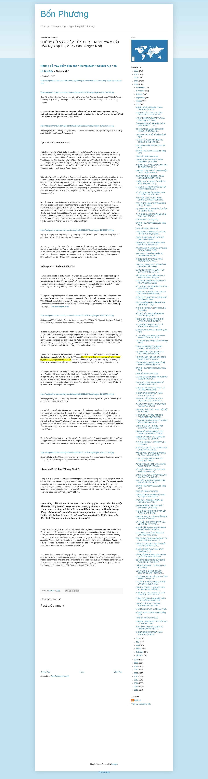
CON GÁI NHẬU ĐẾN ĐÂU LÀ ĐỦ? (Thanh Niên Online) (149, 460)
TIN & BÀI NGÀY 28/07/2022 (147, 374)
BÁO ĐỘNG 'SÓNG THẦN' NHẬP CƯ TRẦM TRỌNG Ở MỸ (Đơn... (150, 276)
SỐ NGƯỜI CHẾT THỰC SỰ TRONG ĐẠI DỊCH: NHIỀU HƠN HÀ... (150, 561)
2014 (136, 683)
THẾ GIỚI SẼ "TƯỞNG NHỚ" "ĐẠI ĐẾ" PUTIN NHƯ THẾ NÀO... (151, 512)
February (140, 652)
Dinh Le (52, 590)
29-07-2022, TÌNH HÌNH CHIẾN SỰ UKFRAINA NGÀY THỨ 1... (149, 255)
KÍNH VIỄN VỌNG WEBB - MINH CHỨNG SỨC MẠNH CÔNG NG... (150, 199)
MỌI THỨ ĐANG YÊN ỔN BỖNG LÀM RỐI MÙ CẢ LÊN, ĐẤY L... (150, 481)
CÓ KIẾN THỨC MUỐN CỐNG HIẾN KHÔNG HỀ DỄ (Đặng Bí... (150, 130)
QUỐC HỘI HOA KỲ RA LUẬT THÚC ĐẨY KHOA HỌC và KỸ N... (150, 271)
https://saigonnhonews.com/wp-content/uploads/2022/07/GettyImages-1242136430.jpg (77, 92)
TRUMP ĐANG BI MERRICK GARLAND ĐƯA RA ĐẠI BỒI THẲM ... (151, 249)
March (139, 649)
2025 (136, 74)
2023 (136, 81)
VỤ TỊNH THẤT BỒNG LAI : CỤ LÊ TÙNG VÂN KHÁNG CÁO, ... (149, 326)
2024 (136, 78)
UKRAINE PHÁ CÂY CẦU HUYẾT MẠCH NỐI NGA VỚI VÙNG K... (152, 517)
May (138, 642)
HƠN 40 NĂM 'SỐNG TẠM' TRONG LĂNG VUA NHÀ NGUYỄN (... (150, 320)
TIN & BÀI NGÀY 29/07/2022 (147, 228)
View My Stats (104, 772)
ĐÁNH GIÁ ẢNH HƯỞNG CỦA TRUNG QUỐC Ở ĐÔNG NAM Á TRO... (151, 556)
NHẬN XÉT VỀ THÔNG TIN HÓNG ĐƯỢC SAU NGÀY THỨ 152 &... (149, 400)
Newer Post (45, 672)
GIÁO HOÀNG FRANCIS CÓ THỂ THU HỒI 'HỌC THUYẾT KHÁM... (151, 233)
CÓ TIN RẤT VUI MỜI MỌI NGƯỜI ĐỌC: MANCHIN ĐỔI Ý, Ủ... (152, 378)
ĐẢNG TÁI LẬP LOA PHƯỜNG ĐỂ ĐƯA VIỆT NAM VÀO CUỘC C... (151, 476)
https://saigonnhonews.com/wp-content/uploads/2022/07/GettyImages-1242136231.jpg (77, 315)
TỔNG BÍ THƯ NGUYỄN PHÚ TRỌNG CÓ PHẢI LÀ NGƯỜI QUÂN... (151, 454)
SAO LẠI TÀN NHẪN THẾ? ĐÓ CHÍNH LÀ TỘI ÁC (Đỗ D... (151, 204)
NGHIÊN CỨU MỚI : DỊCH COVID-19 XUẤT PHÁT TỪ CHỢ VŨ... (150, 438)
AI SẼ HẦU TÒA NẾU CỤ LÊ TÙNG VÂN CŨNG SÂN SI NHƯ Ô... (151, 449)
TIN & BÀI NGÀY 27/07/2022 (147, 491)
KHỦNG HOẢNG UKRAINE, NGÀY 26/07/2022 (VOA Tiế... (149, 633)
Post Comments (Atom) (60, 676)
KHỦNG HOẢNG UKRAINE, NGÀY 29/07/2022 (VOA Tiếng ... (149, 260)
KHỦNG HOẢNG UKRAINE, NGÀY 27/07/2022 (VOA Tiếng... (149, 507)
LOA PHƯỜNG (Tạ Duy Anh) (147, 220)
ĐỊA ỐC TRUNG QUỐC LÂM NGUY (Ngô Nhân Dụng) (150, 550)
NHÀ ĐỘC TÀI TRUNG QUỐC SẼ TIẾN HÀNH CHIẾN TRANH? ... (151, 188)
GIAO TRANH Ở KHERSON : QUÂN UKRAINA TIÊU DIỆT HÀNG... (150, 177)
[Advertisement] (104, 734)
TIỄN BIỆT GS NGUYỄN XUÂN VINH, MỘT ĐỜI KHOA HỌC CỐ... (150, 244)
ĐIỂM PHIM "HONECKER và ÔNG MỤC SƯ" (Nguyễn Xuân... (151, 298)
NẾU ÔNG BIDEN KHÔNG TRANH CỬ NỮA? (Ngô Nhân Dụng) (151, 282)
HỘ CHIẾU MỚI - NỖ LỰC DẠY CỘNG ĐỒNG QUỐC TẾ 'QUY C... (151, 358)
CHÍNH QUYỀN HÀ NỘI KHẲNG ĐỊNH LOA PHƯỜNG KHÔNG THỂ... (151, 599)
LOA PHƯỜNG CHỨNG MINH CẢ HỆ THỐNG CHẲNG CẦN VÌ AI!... (150, 364)
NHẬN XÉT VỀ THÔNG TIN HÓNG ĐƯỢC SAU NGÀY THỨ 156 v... (149, 114)
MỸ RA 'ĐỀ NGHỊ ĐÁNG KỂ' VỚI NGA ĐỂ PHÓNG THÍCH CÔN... (150, 523)
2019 (136, 666)
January (139, 655)
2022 (136, 85)
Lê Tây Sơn (46, 71)
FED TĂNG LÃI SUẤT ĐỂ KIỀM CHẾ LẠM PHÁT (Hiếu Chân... (150, 534)
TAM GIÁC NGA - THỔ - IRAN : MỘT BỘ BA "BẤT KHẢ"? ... (151, 411)
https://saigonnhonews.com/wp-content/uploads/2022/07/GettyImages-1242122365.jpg (77, 452)
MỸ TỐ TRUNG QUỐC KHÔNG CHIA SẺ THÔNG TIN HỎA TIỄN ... (150, 193)
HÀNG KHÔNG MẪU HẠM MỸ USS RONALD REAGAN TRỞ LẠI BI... (150, 432)
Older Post (118, 672)
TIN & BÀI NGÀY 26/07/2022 (147, 618)
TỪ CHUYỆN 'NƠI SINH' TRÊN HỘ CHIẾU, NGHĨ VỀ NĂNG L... (149, 141)
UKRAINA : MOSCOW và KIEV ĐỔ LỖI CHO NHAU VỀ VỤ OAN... (151, 266)
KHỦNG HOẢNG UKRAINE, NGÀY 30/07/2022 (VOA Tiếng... (149, 161)
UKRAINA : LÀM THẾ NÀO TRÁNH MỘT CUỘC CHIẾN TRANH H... (151, 172)
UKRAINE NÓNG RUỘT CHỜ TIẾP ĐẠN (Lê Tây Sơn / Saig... (151, 622)
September (140, 98)
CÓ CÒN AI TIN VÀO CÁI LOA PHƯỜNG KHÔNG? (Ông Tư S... (152, 577)
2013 (136, 687)
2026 (136, 71)
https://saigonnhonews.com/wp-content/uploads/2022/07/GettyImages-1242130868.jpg (77, 394)
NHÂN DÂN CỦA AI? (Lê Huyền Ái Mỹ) (151, 609)
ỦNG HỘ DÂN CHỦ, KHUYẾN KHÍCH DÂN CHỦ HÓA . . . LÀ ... (150, 125)
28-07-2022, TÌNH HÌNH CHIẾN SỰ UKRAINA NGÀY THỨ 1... (150, 383)
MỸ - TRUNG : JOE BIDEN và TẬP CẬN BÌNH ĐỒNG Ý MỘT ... (151, 287)
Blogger (114, 764)
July (138, 104)
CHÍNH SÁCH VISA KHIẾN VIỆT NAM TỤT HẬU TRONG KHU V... (150, 496)
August (139, 101)
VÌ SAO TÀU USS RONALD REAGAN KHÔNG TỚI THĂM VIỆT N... (150, 336)
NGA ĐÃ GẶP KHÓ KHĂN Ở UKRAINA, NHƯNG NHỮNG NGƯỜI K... (151, 528)
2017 (136, 673)
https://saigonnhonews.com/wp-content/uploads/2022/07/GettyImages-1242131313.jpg (77, 126)
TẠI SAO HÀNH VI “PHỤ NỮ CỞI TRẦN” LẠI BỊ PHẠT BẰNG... (151, 210)
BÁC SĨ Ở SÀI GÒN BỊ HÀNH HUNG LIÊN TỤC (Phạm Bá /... (150, 315)
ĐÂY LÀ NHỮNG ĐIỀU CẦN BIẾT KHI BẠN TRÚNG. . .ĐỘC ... (150, 304)
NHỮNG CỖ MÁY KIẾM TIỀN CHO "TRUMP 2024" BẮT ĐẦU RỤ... (149, 416)
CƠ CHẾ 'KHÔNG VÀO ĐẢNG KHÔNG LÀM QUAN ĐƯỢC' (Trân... (151, 583)
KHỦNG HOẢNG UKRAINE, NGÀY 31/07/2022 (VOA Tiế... (149, 108)
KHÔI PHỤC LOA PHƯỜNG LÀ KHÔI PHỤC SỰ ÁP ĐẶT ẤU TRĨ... (150, 594)
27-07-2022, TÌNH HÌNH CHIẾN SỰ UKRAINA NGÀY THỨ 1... (149, 501)
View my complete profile (141, 704)
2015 (136, 680)
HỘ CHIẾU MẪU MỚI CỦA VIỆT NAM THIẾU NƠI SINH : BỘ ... (150, 470)
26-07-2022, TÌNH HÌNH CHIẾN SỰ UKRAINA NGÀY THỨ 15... (149, 628)
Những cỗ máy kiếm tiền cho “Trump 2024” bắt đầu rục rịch (78, 65)
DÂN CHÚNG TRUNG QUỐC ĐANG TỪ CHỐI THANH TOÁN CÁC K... (151, 539)
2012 (136, 690)
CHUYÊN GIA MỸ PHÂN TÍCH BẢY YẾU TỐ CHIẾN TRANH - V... (151, 166)
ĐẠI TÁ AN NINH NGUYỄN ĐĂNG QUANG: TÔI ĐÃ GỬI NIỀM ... (149, 347)
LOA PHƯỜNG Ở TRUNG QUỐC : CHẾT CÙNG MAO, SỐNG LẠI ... (150, 572)
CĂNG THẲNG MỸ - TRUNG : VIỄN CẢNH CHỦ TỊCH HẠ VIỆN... (150, 427)
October (139, 94)
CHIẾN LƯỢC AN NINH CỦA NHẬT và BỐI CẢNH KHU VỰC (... (151, 182)
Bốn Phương (64, 14)
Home (82, 672)
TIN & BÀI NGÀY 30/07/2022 (147, 156)
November (140, 91)
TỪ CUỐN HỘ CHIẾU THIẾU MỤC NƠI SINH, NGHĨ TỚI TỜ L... (151, 215)
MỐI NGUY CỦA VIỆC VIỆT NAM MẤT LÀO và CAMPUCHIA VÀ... (151, 545)
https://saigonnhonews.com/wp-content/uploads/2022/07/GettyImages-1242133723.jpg (77, 230)
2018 (136, 670)
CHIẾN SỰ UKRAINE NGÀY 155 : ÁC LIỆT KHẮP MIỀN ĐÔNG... (150, 389)
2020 (136, 663)
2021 (136, 660)
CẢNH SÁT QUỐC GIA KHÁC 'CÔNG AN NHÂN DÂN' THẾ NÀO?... (150, 588)
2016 (136, 676)
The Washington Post (60, 306)
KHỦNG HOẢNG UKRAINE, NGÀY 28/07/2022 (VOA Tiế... (149, 394)
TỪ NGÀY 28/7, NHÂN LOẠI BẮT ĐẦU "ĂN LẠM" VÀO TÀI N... (151, 405)
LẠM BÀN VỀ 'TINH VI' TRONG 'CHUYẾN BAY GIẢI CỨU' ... (148, 605)
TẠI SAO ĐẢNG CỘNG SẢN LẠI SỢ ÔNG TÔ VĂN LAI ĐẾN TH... (150, 353)
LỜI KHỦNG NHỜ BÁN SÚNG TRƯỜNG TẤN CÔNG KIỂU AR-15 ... (151, 421)
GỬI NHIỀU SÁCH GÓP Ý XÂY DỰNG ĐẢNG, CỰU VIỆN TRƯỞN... (151, 465)
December (140, 87)
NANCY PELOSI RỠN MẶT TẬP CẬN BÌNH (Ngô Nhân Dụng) (150, 119)
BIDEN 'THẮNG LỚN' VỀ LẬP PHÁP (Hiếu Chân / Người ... (150, 238)
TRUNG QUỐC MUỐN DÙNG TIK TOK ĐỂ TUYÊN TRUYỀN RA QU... (151, 293)
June (138, 639)
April (138, 645)
